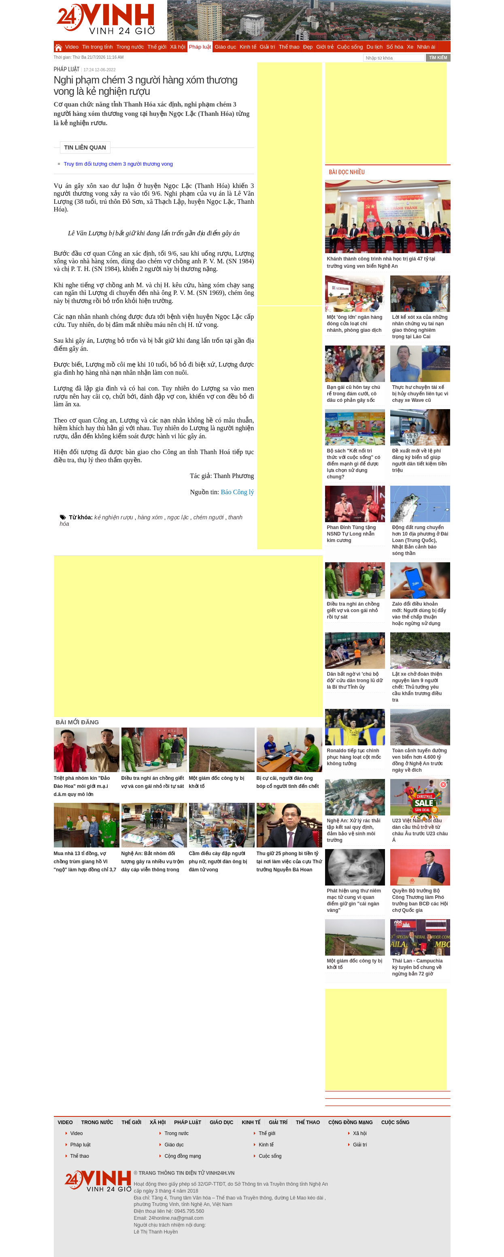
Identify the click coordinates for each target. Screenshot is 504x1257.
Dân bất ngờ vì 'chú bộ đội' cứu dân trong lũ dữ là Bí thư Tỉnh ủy (355, 680)
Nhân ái (426, 47)
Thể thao (289, 47)
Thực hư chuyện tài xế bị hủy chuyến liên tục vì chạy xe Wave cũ (420, 393)
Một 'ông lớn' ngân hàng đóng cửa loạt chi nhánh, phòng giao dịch (355, 323)
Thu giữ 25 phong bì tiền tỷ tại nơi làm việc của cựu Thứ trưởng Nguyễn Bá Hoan (289, 862)
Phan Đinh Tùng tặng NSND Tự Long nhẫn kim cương (351, 534)
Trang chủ (58, 46)
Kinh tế (248, 47)
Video (72, 47)
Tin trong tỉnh (97, 47)
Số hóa (394, 47)
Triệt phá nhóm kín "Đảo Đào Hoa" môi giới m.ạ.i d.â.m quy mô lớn (82, 786)
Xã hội (177, 47)
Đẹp (308, 47)
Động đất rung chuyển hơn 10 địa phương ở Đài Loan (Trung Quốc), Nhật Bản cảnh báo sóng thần (420, 540)
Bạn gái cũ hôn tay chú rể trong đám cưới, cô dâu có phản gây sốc (354, 393)
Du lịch (375, 47)
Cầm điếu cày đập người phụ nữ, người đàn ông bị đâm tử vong (218, 862)
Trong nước (130, 47)
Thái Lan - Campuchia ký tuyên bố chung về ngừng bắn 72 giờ (417, 967)
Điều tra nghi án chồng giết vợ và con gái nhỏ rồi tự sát (353, 610)
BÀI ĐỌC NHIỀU (347, 172)
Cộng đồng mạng (350, 1122)
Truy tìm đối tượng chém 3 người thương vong (118, 164)
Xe (410, 47)
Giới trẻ (324, 47)
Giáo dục (225, 47)
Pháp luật (200, 47)
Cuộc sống (350, 47)
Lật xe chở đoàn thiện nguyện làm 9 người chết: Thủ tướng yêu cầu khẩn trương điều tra (417, 687)
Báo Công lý (237, 492)
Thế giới (156, 47)
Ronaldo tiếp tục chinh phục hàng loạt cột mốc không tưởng (354, 757)
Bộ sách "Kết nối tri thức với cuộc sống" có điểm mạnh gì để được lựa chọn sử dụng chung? (354, 464)
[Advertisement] (289, 183)
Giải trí (267, 47)
